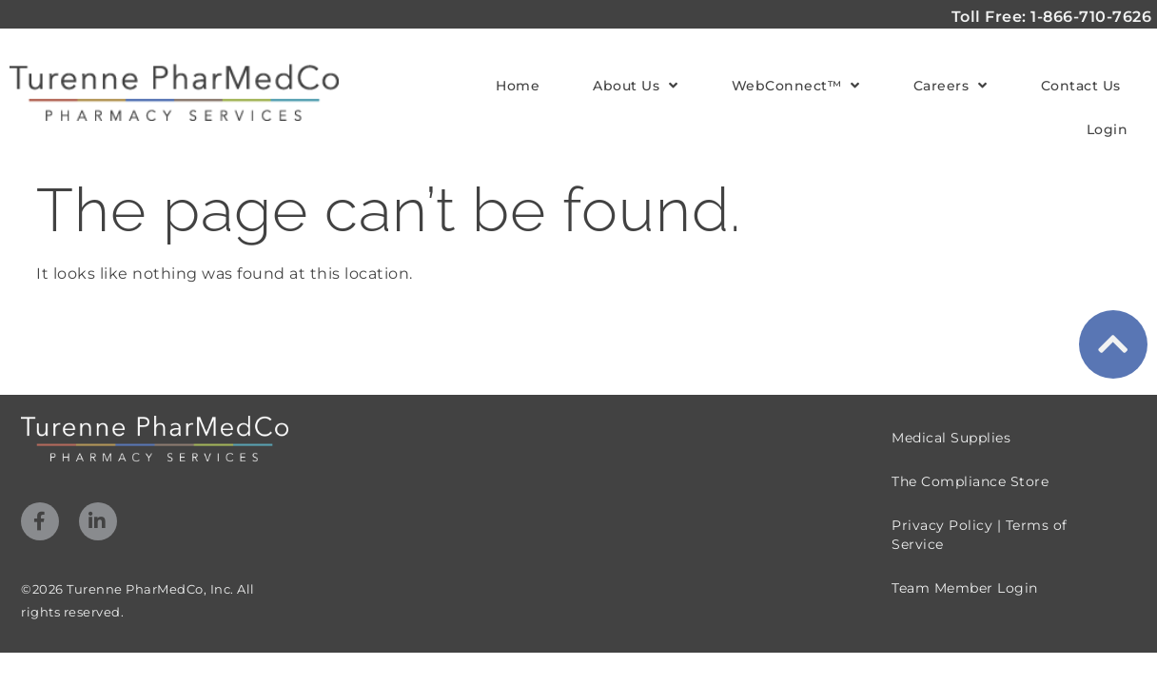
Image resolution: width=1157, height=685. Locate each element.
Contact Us (1081, 85)
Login (1107, 129)
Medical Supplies (951, 407)
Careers (950, 85)
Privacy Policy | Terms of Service (980, 504)
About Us (635, 85)
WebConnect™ (796, 85)
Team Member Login (965, 557)
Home (517, 85)
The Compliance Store (970, 451)
